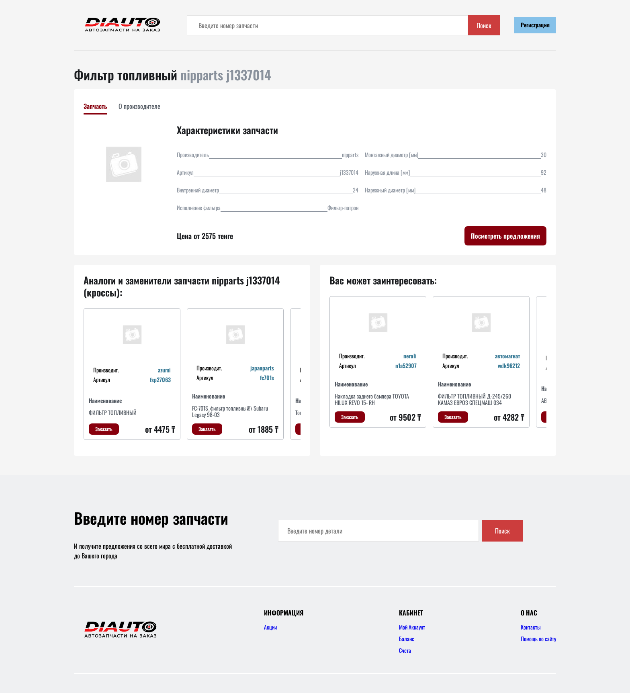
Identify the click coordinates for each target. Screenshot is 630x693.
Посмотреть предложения (505, 236)
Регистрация (535, 24)
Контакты (531, 627)
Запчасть (95, 106)
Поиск (484, 25)
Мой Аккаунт (412, 627)
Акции (270, 627)
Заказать (103, 428)
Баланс (406, 638)
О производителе (139, 106)
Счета (405, 650)
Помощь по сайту (538, 638)
